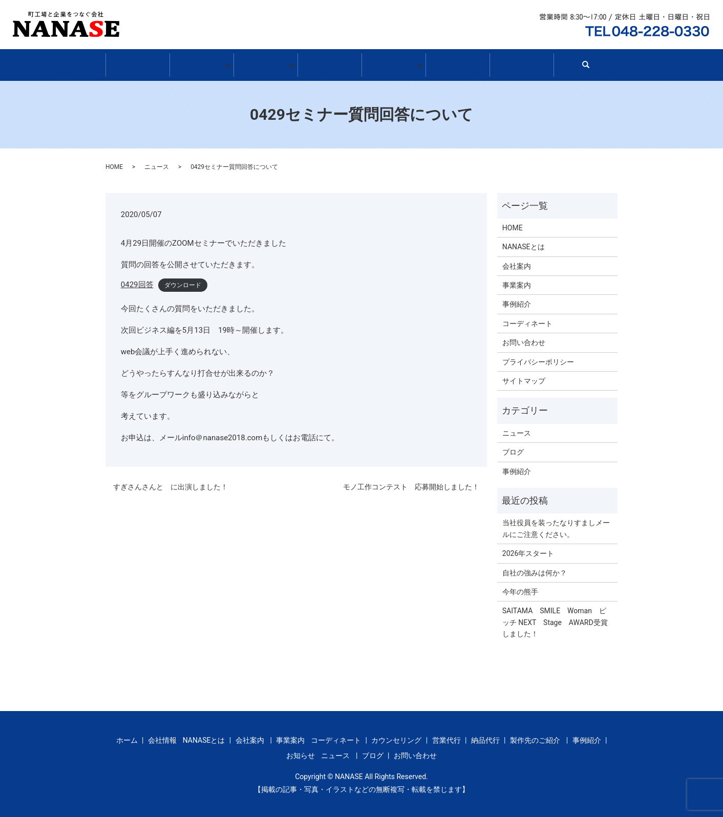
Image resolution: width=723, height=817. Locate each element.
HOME (114, 163)
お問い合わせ (521, 64)
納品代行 (485, 737)
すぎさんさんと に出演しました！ (170, 483)
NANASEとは (523, 243)
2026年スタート (528, 550)
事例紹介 (329, 64)
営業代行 (446, 737)
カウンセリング (396, 737)
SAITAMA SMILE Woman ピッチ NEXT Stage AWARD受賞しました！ (555, 618)
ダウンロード (182, 281)
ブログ (457, 64)
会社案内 (516, 263)
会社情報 (201, 64)
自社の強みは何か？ (534, 569)
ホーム (137, 64)
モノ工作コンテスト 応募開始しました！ (411, 483)
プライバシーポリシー (538, 358)
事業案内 (265, 64)
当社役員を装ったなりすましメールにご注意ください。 (556, 524)
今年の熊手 (520, 588)
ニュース (156, 163)
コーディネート (527, 320)
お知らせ (393, 64)
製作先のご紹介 (535, 737)
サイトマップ (523, 377)
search (590, 66)
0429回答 (137, 281)
